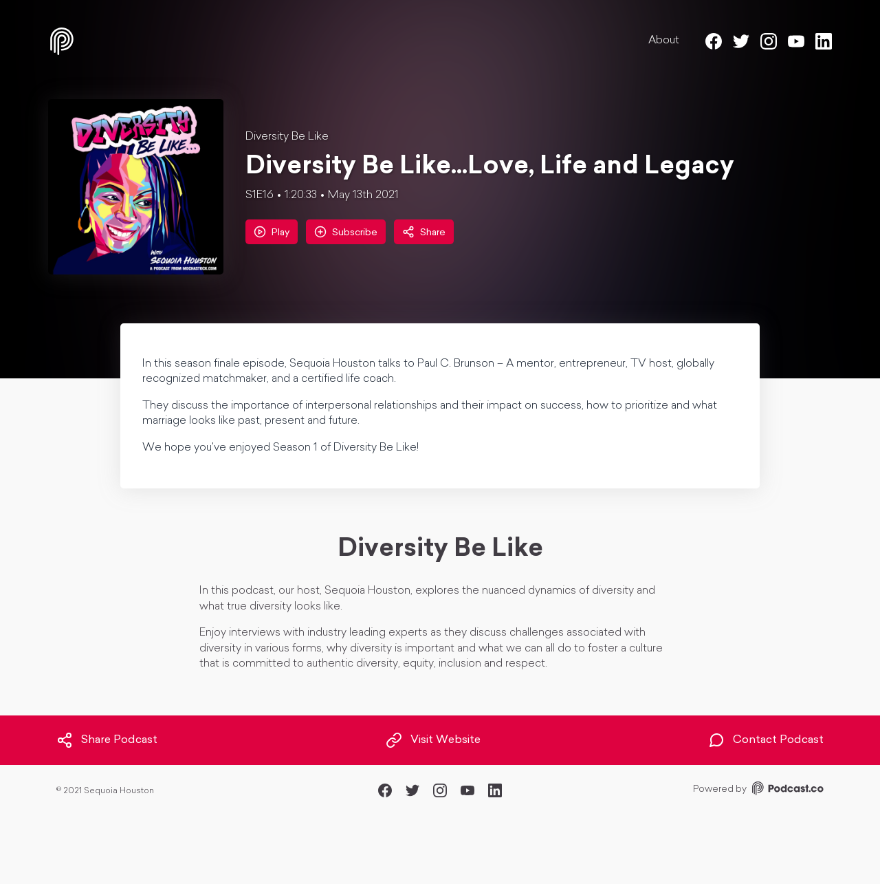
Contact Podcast (766, 740)
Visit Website (433, 740)
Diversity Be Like (287, 136)
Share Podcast (106, 740)
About (663, 40)
